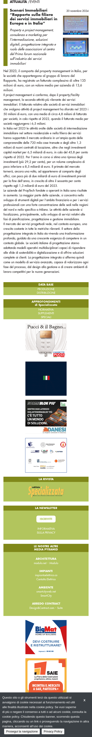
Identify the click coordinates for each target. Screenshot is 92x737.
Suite (60, 608)
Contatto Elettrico (46, 579)
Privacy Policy (53, 731)
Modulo (53, 563)
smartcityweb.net (46, 591)
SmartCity (46, 595)
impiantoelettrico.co (46, 575)
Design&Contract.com (42, 608)
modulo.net (40, 563)
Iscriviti (46, 519)
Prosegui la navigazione (22, 731)
